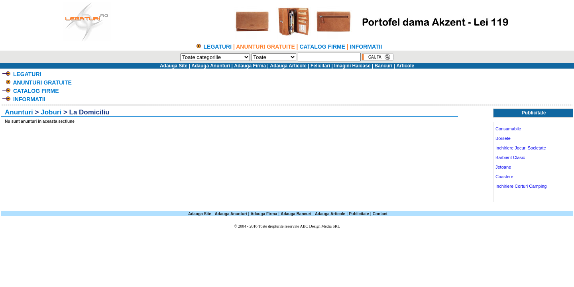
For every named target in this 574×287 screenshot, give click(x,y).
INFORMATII (366, 46)
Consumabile (508, 128)
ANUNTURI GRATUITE (42, 82)
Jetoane (503, 167)
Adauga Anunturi (210, 66)
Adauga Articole (288, 66)
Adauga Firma (250, 66)
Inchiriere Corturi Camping (520, 186)
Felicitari (320, 66)
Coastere (504, 176)
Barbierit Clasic (510, 157)
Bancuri (384, 66)
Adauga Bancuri (296, 214)
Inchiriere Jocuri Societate (520, 147)
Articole (405, 66)
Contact (380, 214)
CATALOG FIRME (322, 46)
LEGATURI (218, 46)
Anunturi (19, 112)
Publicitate (359, 214)
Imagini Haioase (352, 66)
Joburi (51, 112)
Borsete (503, 138)
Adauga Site (173, 66)
